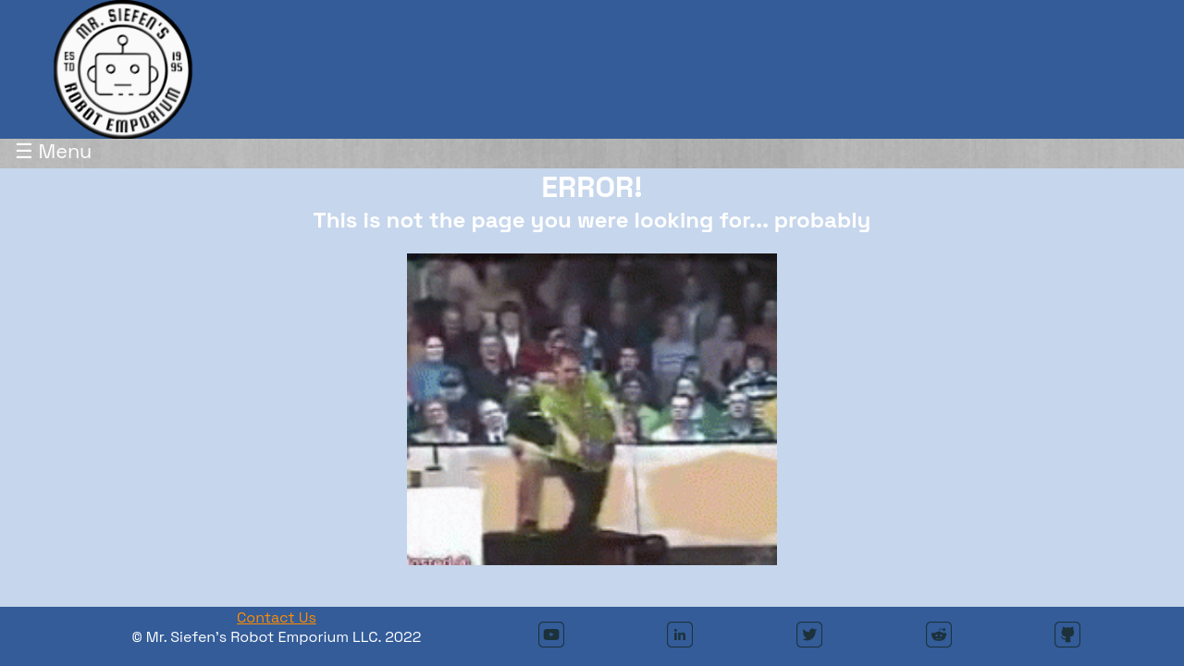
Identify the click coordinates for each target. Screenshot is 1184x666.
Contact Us (276, 617)
